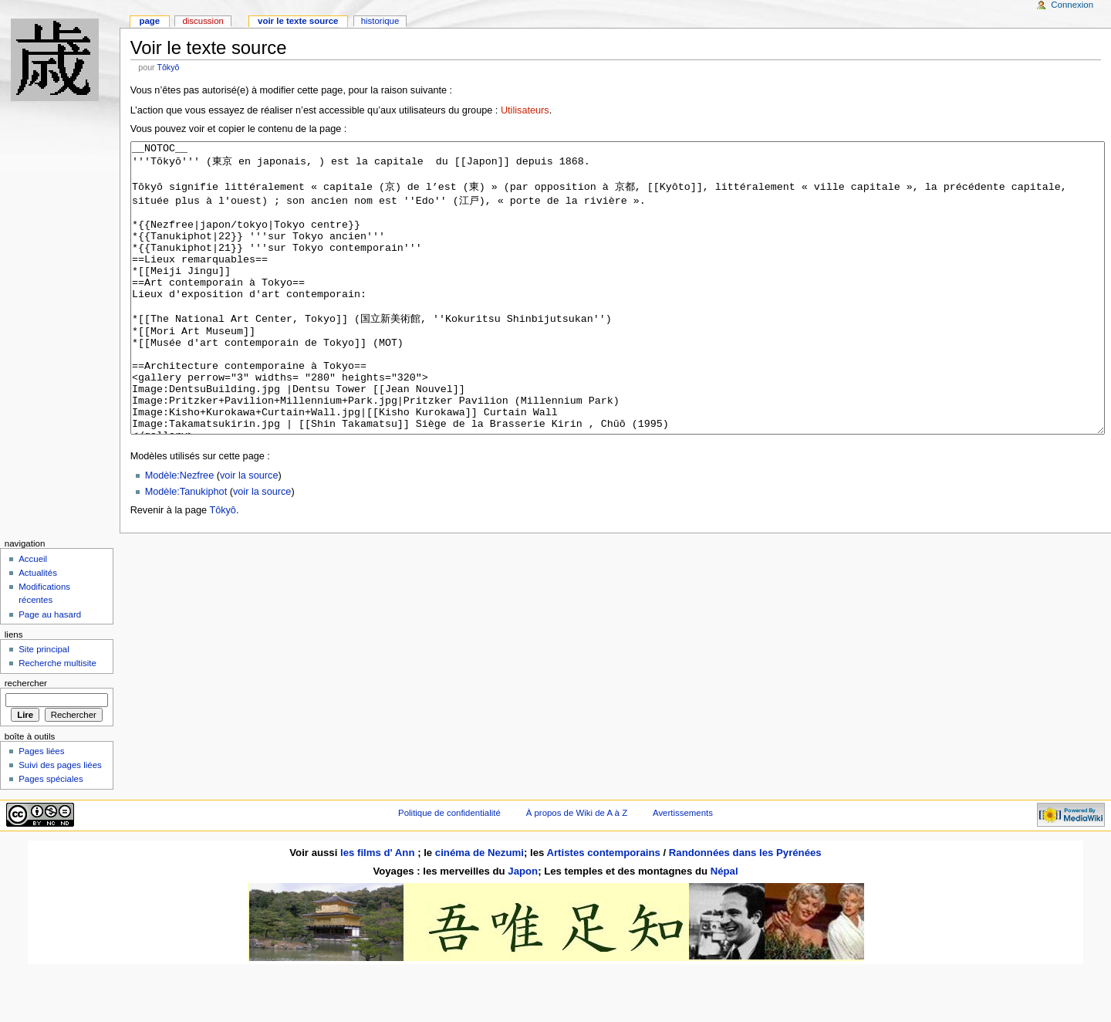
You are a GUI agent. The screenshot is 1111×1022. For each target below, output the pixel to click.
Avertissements (683, 870)
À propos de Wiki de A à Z (576, 870)
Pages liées (41, 809)
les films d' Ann (378, 910)
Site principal (44, 707)
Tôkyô (168, 67)
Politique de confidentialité (449, 870)
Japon (523, 929)
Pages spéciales (51, 836)
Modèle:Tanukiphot (186, 549)
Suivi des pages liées (60, 822)
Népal (724, 929)
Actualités (38, 630)
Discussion (202, 20)
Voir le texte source (298, 20)
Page (149, 20)
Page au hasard (50, 672)
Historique (380, 20)
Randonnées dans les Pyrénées (745, 910)
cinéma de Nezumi (479, 910)
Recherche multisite (57, 721)
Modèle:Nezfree (179, 533)
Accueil (33, 616)
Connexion (1072, 4)
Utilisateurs (525, 110)
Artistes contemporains (603, 910)
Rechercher (26, 741)
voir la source (249, 533)
